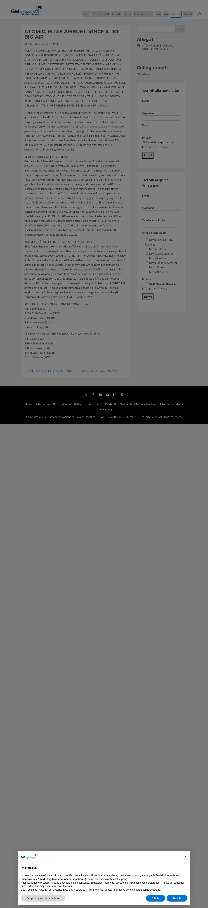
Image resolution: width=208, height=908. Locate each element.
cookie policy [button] (120, 879)
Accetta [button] (176, 898)
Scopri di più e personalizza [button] (43, 898)
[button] (185, 856)
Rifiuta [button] (156, 898)
